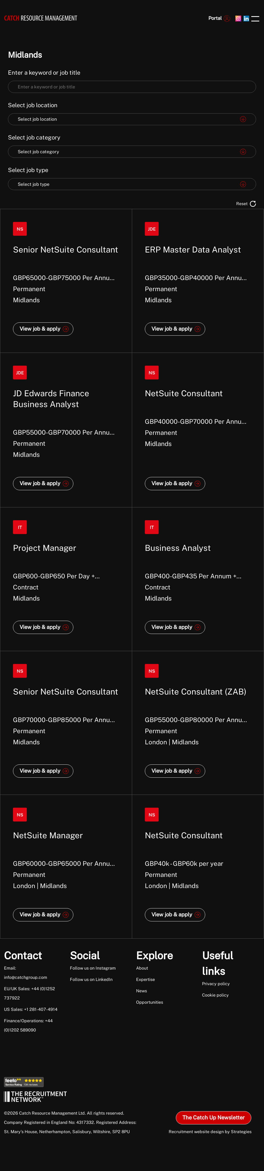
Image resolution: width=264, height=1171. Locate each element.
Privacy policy (216, 983)
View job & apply (40, 329)
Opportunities (149, 1002)
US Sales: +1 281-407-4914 (30, 1009)
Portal (215, 18)
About (142, 968)
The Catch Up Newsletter (213, 1117)
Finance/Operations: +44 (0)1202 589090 (28, 1025)
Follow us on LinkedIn (91, 979)
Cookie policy (215, 995)
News (141, 990)
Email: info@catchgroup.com (25, 973)
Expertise (145, 979)
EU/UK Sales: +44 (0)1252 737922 (29, 993)
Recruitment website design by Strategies (210, 1131)
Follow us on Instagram (93, 968)
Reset (242, 203)
